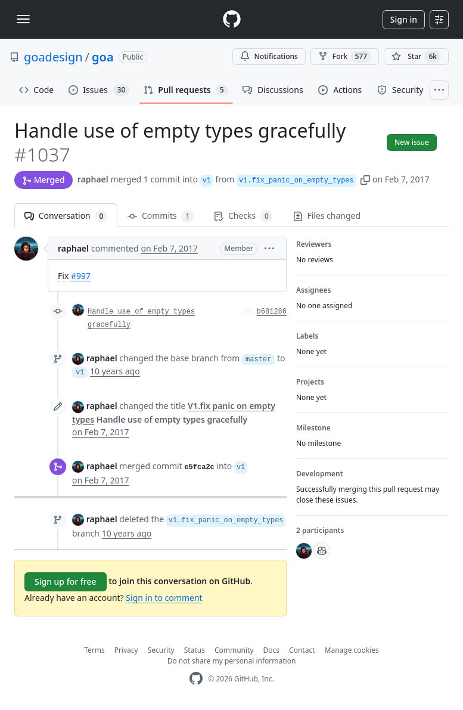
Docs (271, 650)
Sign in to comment (164, 597)
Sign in (403, 19)
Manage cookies (352, 650)
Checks (243, 216)
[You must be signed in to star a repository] (416, 56)
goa (103, 57)
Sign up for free (66, 581)
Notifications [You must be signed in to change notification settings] (269, 56)
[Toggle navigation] (23, 19)
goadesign (53, 57)
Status (194, 650)
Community (234, 650)
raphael (92, 179)
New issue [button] (411, 142)
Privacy (126, 650)
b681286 (272, 312)
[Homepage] (231, 19)
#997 (81, 275)
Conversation (65, 216)
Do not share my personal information (231, 661)
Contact (302, 650)
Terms (94, 650)
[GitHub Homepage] (196, 678)
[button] (365, 179)
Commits (161, 216)
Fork (344, 57)
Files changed (327, 215)
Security (161, 650)
